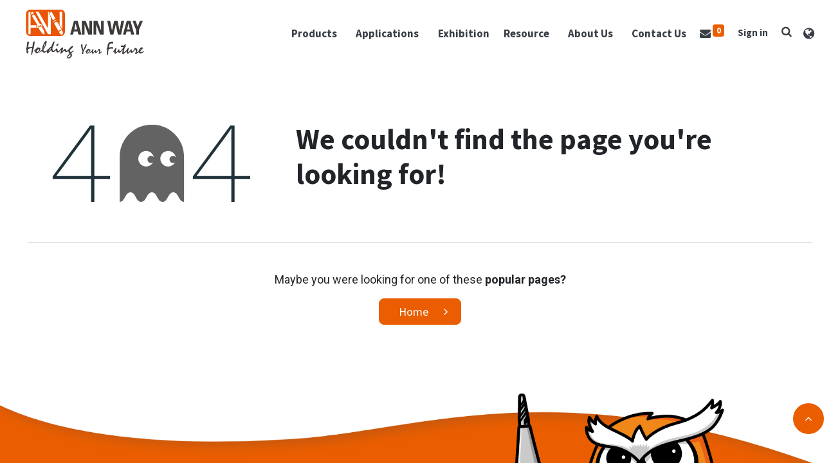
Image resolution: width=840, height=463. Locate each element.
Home (413, 314)
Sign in (751, 34)
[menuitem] (462, 35)
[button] (784, 33)
